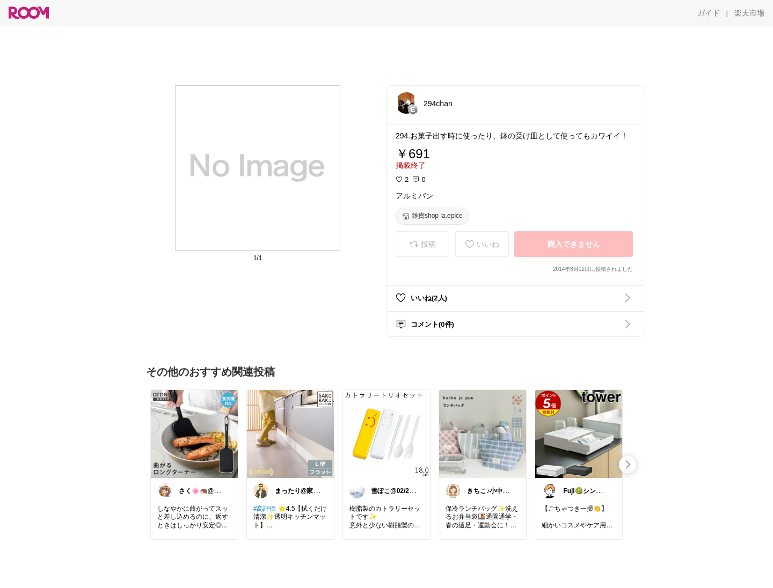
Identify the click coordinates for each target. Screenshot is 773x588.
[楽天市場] (749, 13)
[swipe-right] (627, 464)
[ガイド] (708, 13)
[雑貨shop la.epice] (432, 216)
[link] (194, 433)
